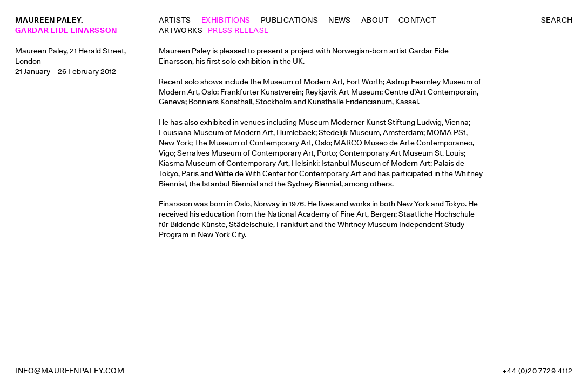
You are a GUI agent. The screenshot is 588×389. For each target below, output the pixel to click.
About (374, 20)
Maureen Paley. (49, 20)
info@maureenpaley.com (69, 370)
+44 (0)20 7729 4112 (537, 370)
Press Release (238, 30)
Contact (417, 20)
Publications (290, 20)
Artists (175, 20)
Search (557, 20)
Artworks (181, 30)
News (339, 20)
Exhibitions (226, 20)
